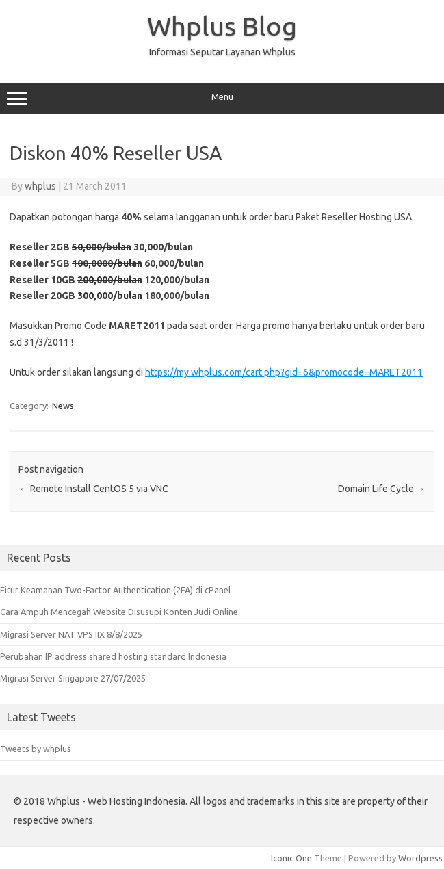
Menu (222, 98)
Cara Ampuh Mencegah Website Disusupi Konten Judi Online (119, 612)
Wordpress (420, 858)
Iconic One (291, 858)
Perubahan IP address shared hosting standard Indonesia (113, 656)
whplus (40, 186)
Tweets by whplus (35, 748)
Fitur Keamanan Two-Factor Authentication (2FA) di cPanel (115, 590)
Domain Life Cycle (382, 488)
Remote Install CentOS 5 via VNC (93, 488)
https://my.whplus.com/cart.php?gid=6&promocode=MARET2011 (284, 372)
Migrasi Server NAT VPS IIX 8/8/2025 (71, 634)
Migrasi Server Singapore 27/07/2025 (73, 678)
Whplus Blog (222, 26)
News (63, 406)
